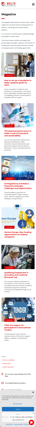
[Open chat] (31, 422)
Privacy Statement (18, 424)
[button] (33, 392)
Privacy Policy (6, 363)
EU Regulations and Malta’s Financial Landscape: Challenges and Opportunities (18, 186)
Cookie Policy (9, 424)
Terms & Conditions (8, 360)
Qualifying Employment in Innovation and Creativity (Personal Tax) (16, 275)
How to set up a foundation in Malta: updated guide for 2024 (17, 82)
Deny (18, 414)
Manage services (17, 404)
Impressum (27, 424)
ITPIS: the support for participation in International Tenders (17, 327)
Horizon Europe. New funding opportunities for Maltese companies (17, 234)
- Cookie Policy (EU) (7, 367)
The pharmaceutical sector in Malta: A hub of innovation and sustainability (17, 133)
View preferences (18, 420)
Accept (18, 409)
